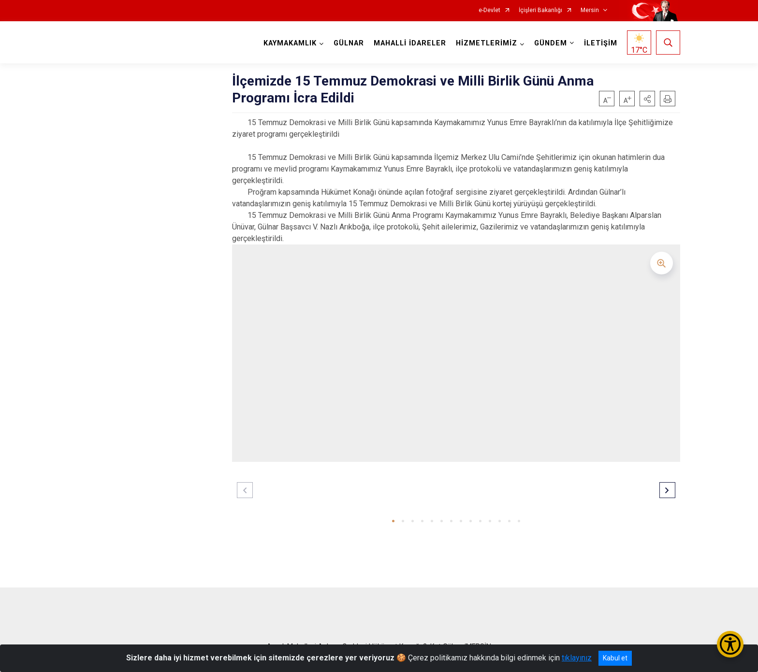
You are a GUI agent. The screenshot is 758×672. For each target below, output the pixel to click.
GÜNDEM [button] (550, 43)
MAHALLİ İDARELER (410, 43)
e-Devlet (489, 10)
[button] (647, 98)
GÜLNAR (349, 43)
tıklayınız (577, 657)
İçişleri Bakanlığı (540, 10)
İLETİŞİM (600, 43)
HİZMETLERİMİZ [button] (486, 43)
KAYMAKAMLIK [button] (290, 43)
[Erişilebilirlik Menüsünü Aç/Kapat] (730, 644)
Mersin (590, 10)
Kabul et (615, 658)
